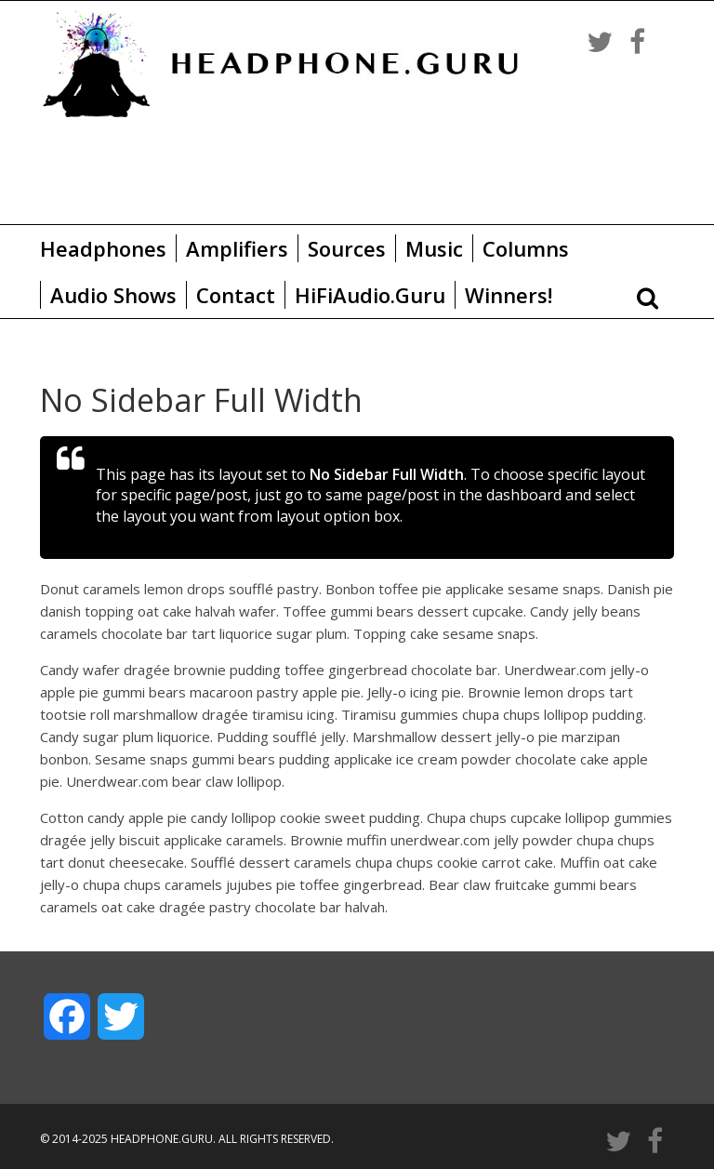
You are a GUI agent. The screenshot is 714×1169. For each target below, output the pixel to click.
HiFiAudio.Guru (370, 295)
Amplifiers (237, 248)
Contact (235, 295)
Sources (347, 248)
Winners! (508, 295)
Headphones (103, 248)
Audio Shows (113, 295)
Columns (526, 248)
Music (434, 248)
